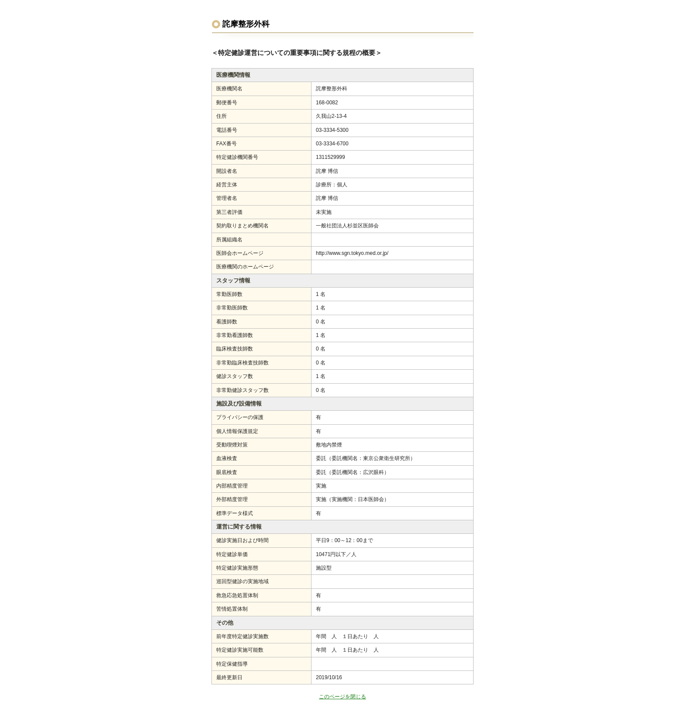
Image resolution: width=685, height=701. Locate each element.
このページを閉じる (342, 697)
